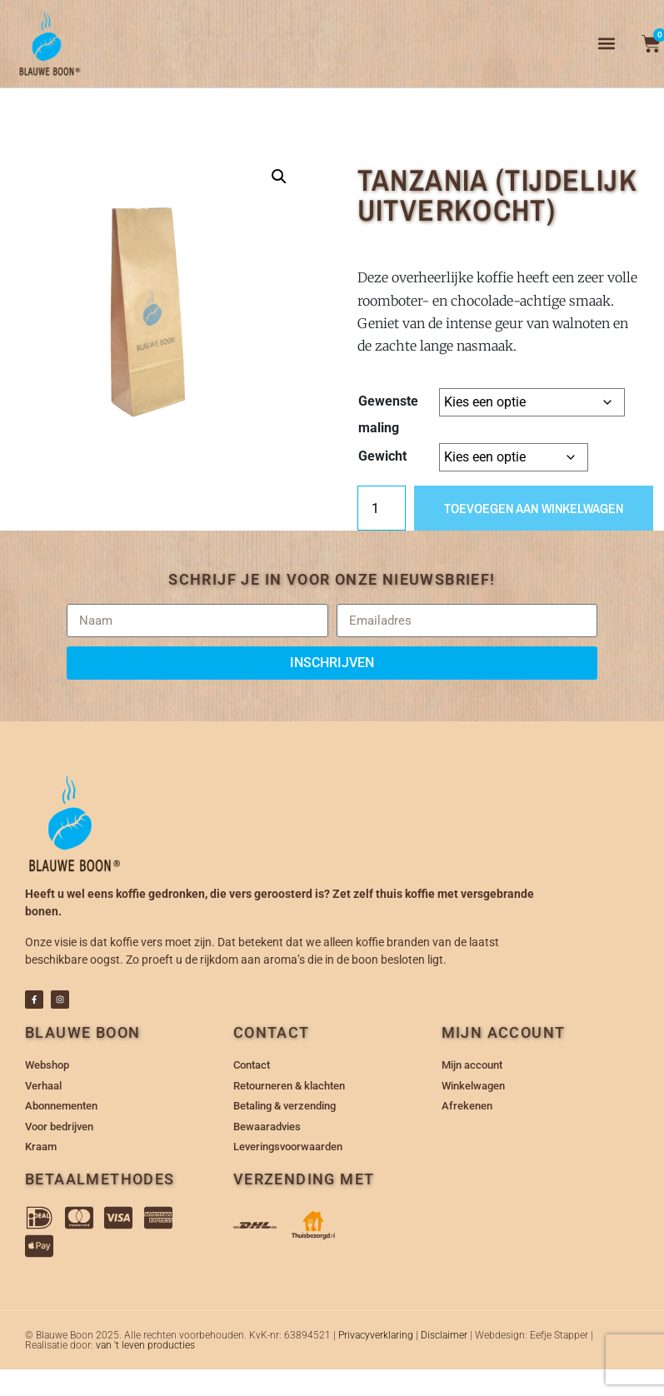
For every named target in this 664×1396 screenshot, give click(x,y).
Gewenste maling (388, 414)
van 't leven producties (145, 1345)
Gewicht (382, 456)
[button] (607, 43)
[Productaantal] (381, 508)
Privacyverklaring (375, 1335)
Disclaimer (444, 1335)
